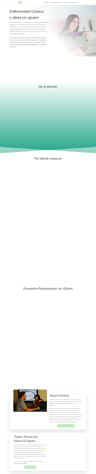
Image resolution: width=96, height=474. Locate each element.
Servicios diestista (55, 2)
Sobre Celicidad (72, 2)
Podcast (66, 2)
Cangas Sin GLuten (30, 467)
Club (61, 2)
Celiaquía (46, 2)
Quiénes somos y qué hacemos (66, 425)
